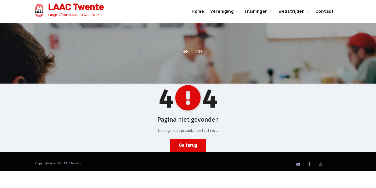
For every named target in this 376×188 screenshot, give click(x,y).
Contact (324, 11)
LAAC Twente (76, 7)
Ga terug (188, 145)
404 (198, 51)
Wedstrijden (293, 11)
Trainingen (258, 11)
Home (198, 11)
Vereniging (224, 11)
